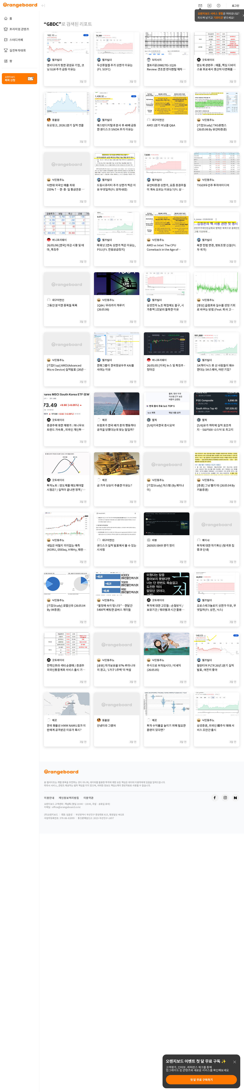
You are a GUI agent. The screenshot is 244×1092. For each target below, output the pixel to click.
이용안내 (49, 798)
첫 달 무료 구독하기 (201, 1080)
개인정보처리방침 (69, 798)
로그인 (235, 5)
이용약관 (89, 798)
